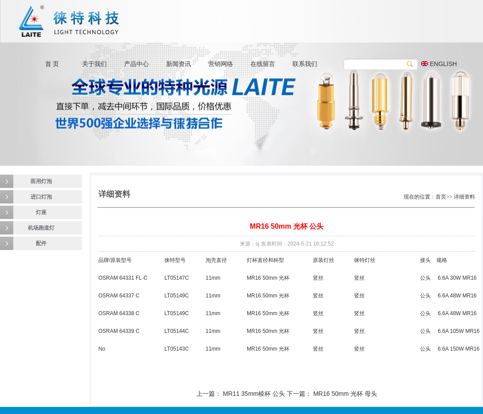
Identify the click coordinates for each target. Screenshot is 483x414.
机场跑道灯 (41, 228)
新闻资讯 (178, 63)
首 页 (52, 63)
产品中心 (136, 63)
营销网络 (220, 63)
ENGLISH (439, 63)
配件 (41, 243)
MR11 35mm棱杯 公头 (254, 393)
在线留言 (262, 63)
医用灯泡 (41, 181)
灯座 (41, 212)
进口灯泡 (41, 197)
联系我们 (304, 63)
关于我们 (94, 63)
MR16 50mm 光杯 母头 (345, 393)
